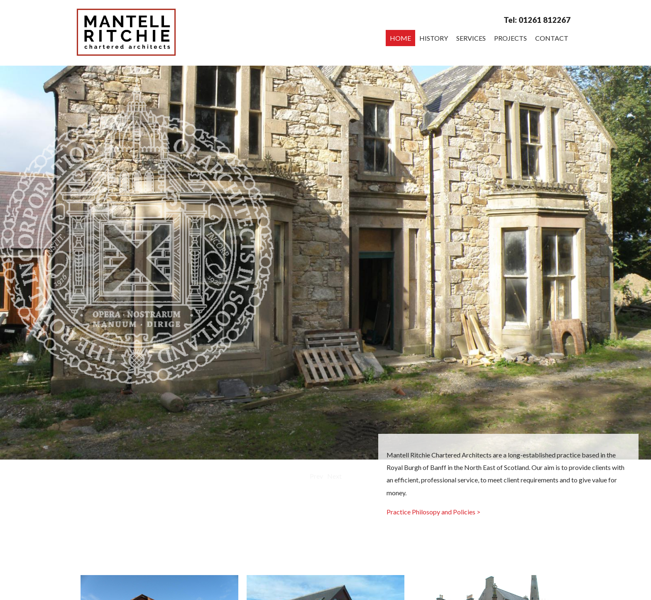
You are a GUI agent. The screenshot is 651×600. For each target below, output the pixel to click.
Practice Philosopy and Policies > (433, 512)
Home (400, 38)
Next (334, 476)
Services (471, 38)
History (433, 38)
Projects (510, 38)
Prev (316, 476)
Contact (551, 38)
